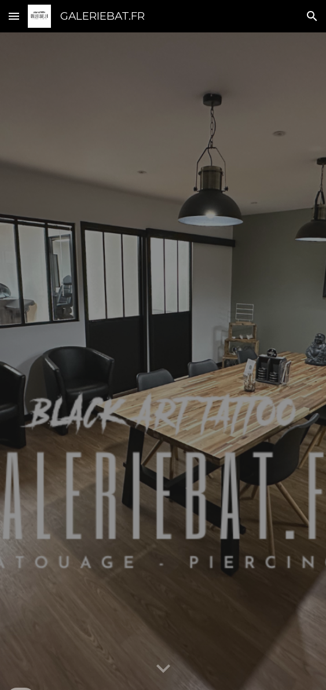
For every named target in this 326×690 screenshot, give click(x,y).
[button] (14, 16)
